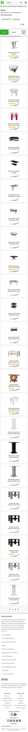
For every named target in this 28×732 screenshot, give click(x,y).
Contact (7, 708)
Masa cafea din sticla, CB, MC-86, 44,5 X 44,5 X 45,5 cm (14, 315)
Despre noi (7, 696)
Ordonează (16, 19)
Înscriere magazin (20, 708)
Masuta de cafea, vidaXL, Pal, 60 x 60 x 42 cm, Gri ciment (14, 576)
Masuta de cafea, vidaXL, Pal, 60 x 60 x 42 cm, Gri (14, 504)
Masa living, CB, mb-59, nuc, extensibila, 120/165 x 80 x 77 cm (14, 267)
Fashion (4, 645)
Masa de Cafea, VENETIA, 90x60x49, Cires (14, 386)
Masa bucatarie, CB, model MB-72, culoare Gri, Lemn (14, 196)
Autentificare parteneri (21, 705)
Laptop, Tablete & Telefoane (9, 660)
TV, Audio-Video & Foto (8, 674)
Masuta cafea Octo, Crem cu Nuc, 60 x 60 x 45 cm (14, 77)
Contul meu (21, 698)
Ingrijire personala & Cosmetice (10, 652)
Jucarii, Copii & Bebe (7, 656)
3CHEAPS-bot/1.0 (7, 705)
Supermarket (5, 670)
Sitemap (21, 700)
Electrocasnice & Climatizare (9, 642)
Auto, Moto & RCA (6, 635)
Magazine (7, 703)
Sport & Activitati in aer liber (9, 667)
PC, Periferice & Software (8, 663)
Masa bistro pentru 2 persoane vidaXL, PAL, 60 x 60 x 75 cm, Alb (14, 433)
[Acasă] (1, 6)
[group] (22, 24)
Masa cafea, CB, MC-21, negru (14, 171)
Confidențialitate (7, 698)
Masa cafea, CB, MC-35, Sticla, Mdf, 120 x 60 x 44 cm (14, 149)
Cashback (20, 703)
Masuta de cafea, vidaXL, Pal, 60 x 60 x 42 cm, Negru (14, 528)
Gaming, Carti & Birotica (8, 649)
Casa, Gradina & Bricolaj (8, 638)
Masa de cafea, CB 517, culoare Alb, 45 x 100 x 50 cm (14, 291)
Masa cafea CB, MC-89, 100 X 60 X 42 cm (14, 338)
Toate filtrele (6, 19)
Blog (20, 696)
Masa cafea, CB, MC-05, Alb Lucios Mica (14, 100)
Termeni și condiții (7, 700)
